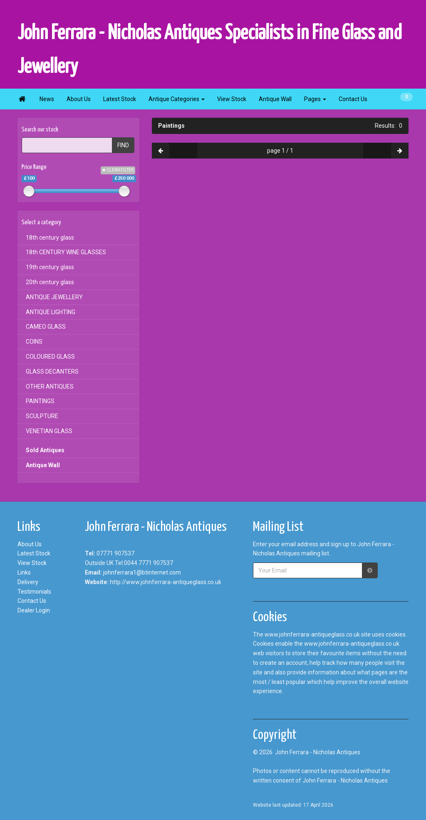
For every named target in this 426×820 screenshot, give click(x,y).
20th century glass (50, 282)
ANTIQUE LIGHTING (50, 312)
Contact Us (353, 99)
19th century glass (50, 267)
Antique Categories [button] (177, 99)
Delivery (27, 582)
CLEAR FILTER (118, 170)
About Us (79, 99)
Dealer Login (33, 610)
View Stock (231, 99)
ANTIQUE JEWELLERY (54, 297)
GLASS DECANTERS (52, 371)
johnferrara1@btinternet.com (142, 572)
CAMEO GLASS (46, 326)
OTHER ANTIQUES (50, 386)
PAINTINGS (40, 401)
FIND (123, 145)
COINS (34, 341)
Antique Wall (275, 99)
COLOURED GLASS (50, 356)
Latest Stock (119, 99)
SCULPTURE (42, 416)
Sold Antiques (45, 450)
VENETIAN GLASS (49, 431)
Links (24, 572)
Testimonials (34, 591)
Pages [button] (315, 99)
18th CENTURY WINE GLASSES (66, 252)
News (47, 99)
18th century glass (50, 237)
